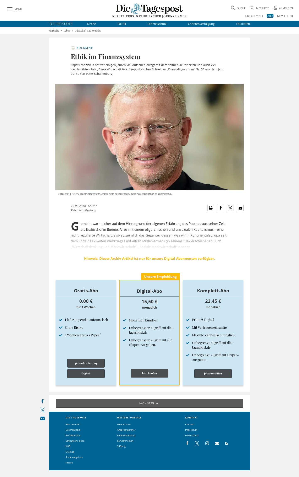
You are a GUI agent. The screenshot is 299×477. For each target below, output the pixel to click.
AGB (68, 446)
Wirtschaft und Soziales (88, 30)
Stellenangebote (74, 457)
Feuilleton (243, 24)
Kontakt (189, 424)
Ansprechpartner (126, 429)
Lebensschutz (157, 24)
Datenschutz (192, 435)
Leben (67, 30)
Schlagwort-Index (75, 440)
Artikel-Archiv (73, 435)
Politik (122, 24)
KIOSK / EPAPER (254, 16)
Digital (86, 373)
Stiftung (121, 446)
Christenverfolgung (201, 24)
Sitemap (70, 451)
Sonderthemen (125, 440)
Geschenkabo (73, 429)
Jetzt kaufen (149, 373)
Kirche (91, 24)
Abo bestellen (73, 424)
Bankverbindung (126, 435)
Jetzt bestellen (213, 373)
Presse (69, 462)
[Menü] (14, 9)
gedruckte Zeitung (86, 363)
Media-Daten (124, 424)
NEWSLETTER (285, 16)
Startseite (54, 30)
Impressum (191, 429)
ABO (270, 16)
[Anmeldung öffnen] (283, 8)
